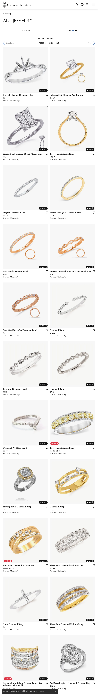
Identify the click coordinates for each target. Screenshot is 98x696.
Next (90, 43)
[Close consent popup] (55, 691)
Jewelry (8, 13)
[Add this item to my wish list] (46, 95)
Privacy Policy (39, 691)
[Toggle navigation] (93, 5)
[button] (77, 5)
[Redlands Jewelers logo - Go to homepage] (17, 4)
